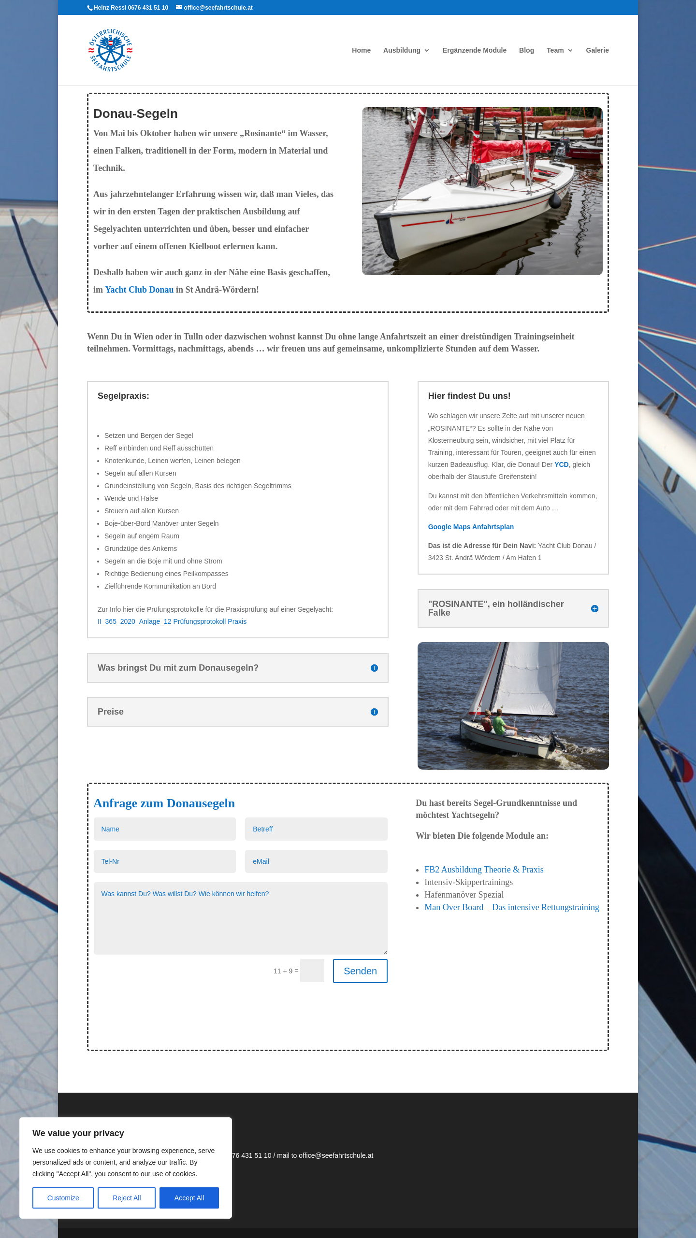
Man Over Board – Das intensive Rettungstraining (511, 907)
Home (361, 50)
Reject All (127, 1198)
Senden (360, 971)
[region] (125, 1168)
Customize (63, 1198)
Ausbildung (401, 50)
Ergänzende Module (475, 50)
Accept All (189, 1198)
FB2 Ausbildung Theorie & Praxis (484, 869)
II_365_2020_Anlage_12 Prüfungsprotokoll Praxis (172, 621)
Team (555, 50)
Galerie (597, 50)
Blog (526, 50)
